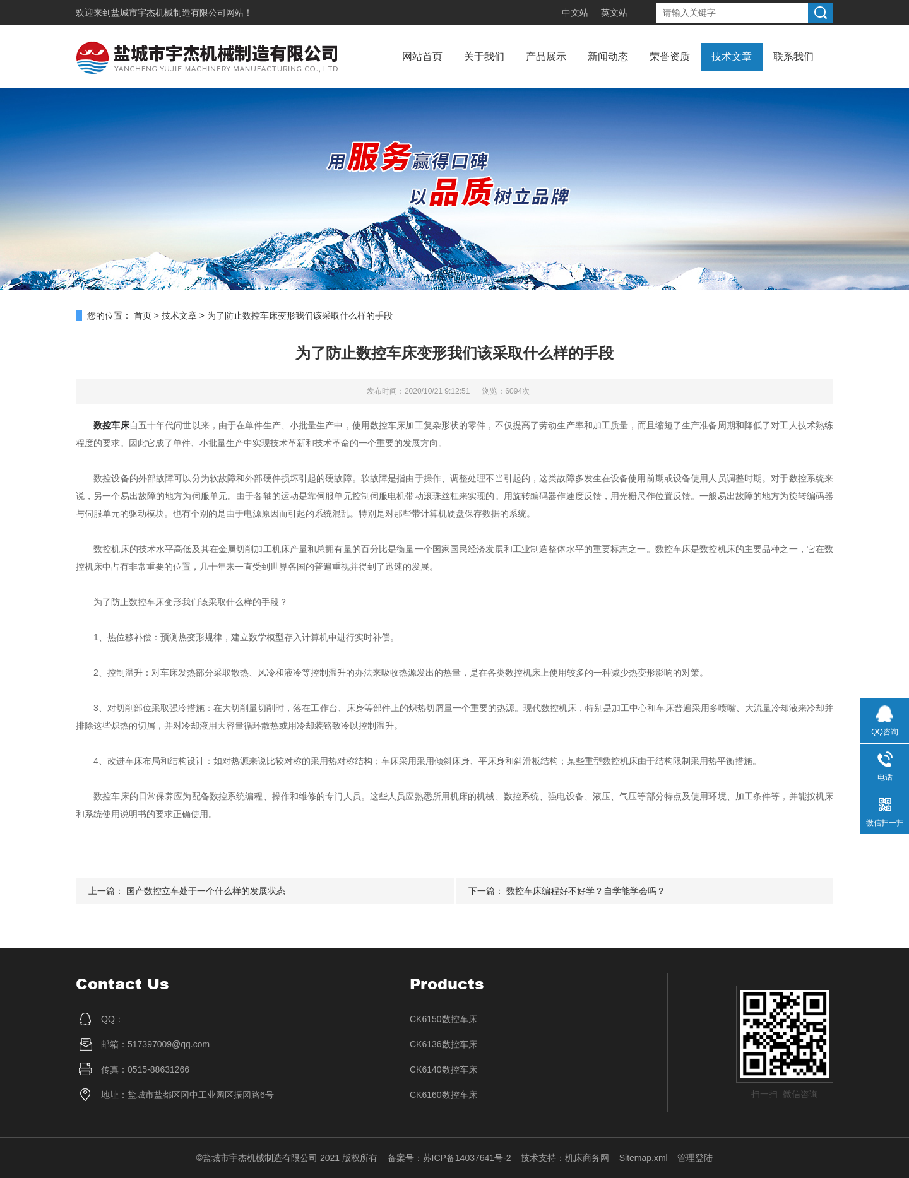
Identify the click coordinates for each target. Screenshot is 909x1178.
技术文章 (731, 56)
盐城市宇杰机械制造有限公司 (168, 13)
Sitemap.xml (643, 1158)
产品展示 (546, 56)
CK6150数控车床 (443, 1019)
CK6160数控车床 (443, 1095)
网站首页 (422, 56)
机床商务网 (587, 1158)
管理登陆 (695, 1158)
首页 (143, 315)
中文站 (575, 13)
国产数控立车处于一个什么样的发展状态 (205, 891)
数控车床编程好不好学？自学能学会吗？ (585, 891)
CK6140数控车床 (443, 1069)
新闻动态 (608, 56)
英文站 (614, 13)
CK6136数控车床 (443, 1044)
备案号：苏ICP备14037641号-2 (449, 1158)
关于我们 (484, 56)
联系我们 (793, 56)
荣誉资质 (670, 56)
